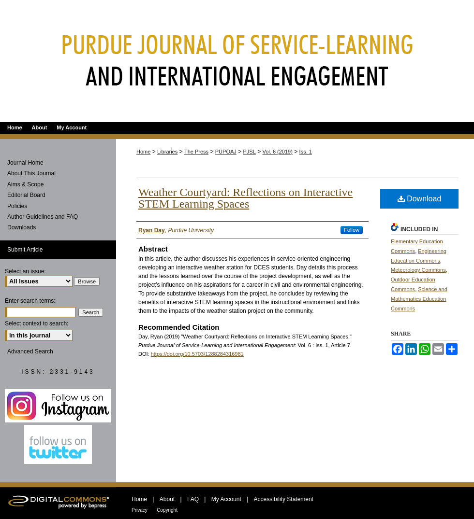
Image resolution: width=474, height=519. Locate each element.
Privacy (140, 510)
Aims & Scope (25, 184)
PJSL (249, 151)
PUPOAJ (226, 151)
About (167, 499)
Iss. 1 (305, 151)
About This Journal (31, 173)
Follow (351, 230)
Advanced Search (30, 351)
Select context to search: (36, 323)
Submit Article (25, 249)
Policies (17, 206)
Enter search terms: (30, 300)
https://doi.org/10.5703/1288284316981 (197, 354)
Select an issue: (25, 271)
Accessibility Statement (283, 499)
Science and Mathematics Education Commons (419, 298)
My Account (226, 499)
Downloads (21, 227)
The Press (196, 151)
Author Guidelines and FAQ (42, 216)
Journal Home (25, 162)
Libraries (167, 151)
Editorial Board (26, 195)
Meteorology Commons (418, 270)
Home (143, 151)
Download (420, 199)
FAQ (193, 499)
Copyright (167, 510)
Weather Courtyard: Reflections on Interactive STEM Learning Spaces (245, 198)
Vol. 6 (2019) (278, 151)
